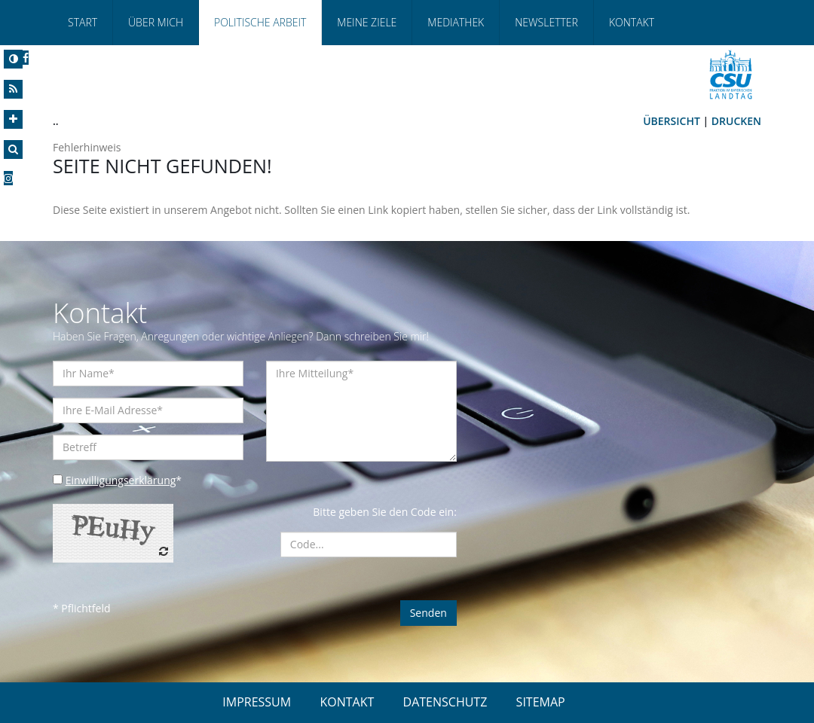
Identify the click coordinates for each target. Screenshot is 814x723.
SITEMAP (540, 702)
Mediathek (455, 22)
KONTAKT (347, 702)
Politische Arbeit (260, 22)
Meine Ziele (366, 22)
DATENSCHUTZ (445, 702)
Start (82, 22)
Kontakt (631, 22)
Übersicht (671, 121)
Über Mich (155, 22)
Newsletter (546, 22)
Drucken (736, 121)
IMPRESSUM (256, 702)
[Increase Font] (13, 119)
